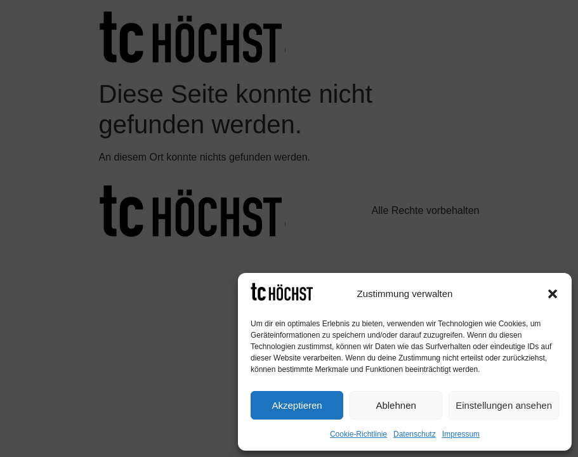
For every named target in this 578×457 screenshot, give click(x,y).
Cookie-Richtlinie (358, 434)
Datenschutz (414, 434)
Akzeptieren (297, 405)
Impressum (461, 434)
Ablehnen (396, 405)
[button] (552, 294)
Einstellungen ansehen (504, 405)
